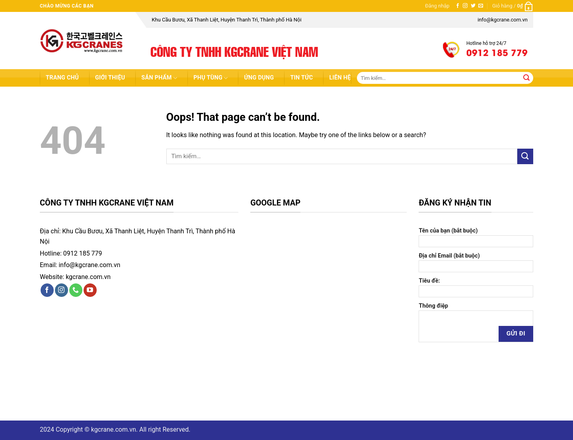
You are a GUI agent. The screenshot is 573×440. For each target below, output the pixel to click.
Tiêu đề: (476, 287)
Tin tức (301, 77)
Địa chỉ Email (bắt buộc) (476, 262)
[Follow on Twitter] (473, 6)
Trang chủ (62, 77)
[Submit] (526, 78)
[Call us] (75, 290)
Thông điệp (476, 325)
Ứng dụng (259, 77)
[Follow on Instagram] (465, 6)
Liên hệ (340, 77)
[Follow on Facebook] (457, 6)
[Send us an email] (480, 6)
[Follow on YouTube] (90, 290)
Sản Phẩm (159, 78)
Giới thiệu (110, 77)
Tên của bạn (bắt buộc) (476, 237)
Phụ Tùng (210, 78)
